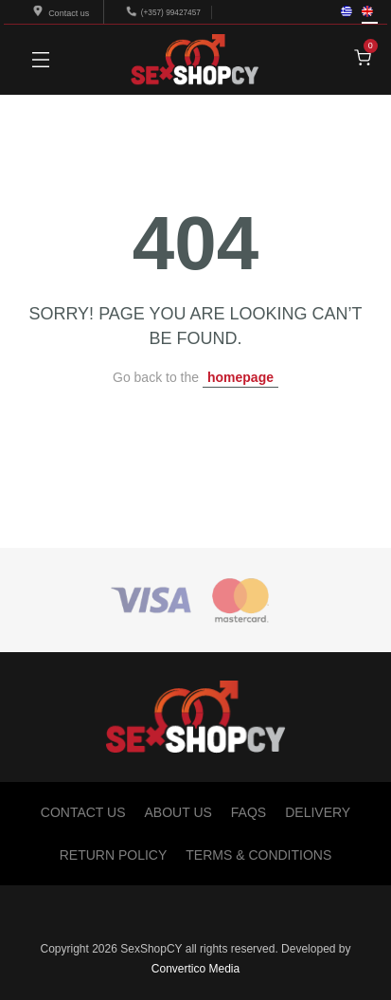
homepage (240, 377)
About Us (178, 812)
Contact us (62, 13)
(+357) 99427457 (171, 12)
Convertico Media (195, 968)
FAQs (248, 812)
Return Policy (114, 855)
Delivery (317, 812)
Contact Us (83, 812)
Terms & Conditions (258, 855)
